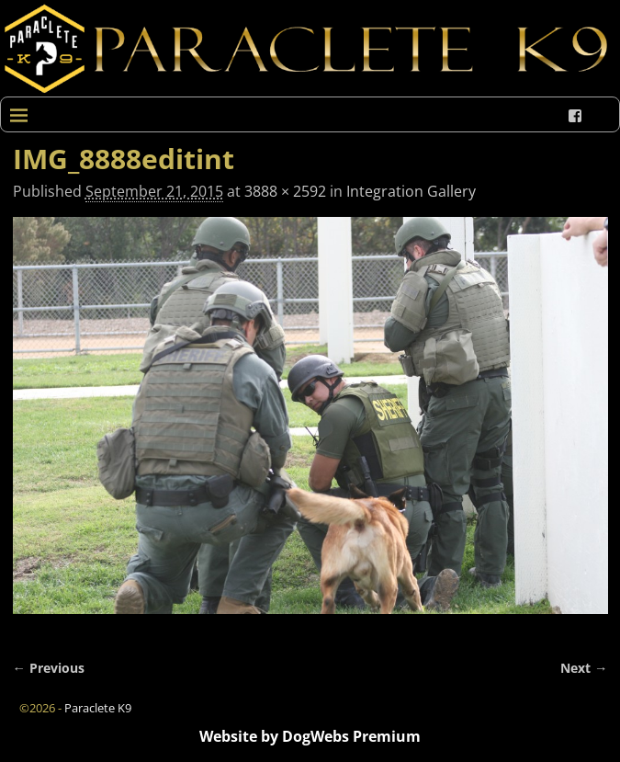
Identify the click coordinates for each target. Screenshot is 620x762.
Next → (583, 668)
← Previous (49, 668)
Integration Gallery (411, 191)
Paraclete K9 (97, 707)
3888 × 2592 (285, 191)
